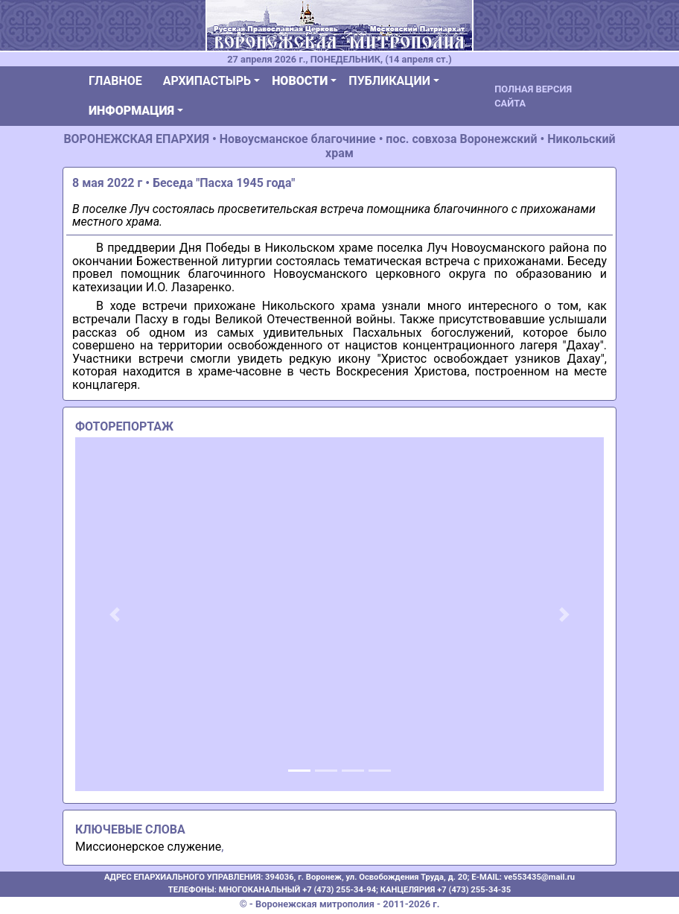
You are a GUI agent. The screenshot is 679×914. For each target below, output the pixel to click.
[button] (115, 614)
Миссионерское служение (148, 847)
